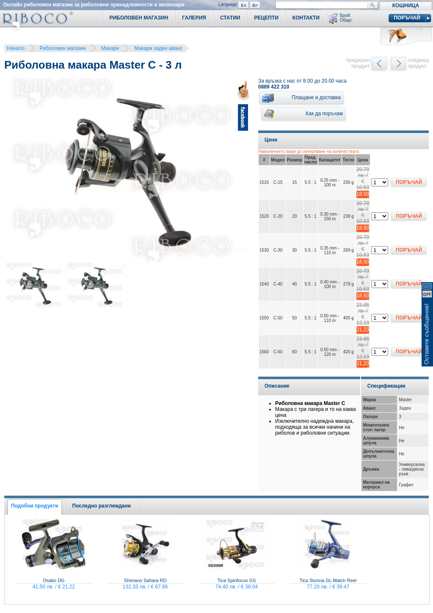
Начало (16, 48)
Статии (230, 18)
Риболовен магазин (63, 48)
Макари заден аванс (158, 48)
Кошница (405, 5)
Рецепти (266, 18)
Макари (110, 48)
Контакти (306, 18)
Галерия (194, 18)
